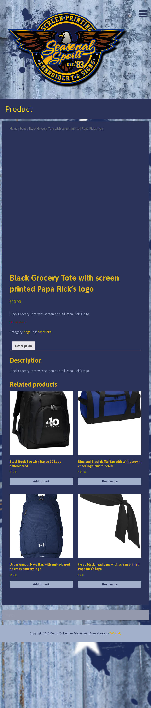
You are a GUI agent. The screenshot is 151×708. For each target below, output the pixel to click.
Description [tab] (23, 411)
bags (23, 128)
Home (13, 128)
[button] (144, 9)
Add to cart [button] (41, 547)
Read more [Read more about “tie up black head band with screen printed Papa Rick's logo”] (110, 650)
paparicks (44, 398)
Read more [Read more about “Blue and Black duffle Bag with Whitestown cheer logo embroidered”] (110, 547)
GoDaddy (115, 699)
